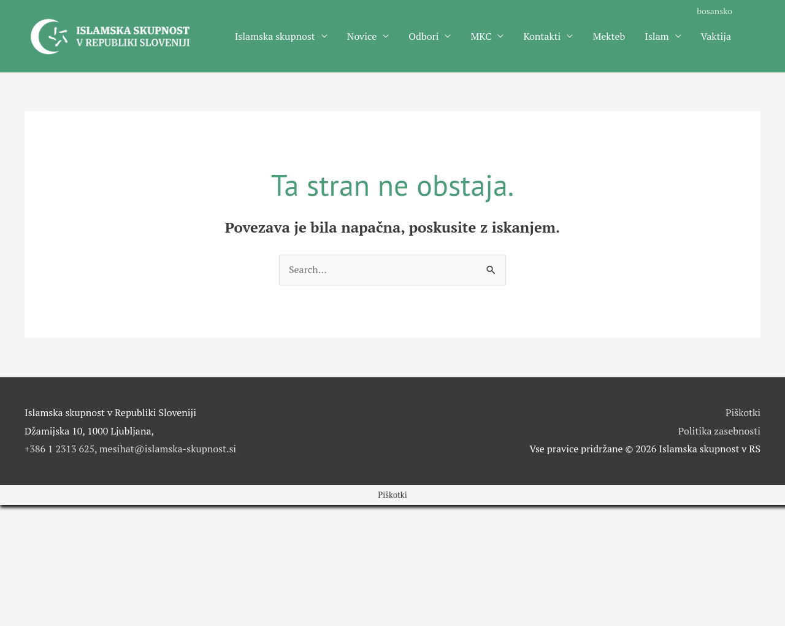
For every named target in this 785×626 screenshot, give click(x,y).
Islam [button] (656, 36)
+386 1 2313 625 (59, 448)
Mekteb (608, 36)
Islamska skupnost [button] (275, 36)
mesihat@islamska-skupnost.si (167, 448)
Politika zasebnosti (719, 431)
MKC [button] (480, 36)
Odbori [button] (423, 36)
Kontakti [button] (542, 36)
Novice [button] (362, 36)
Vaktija (716, 36)
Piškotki (743, 412)
